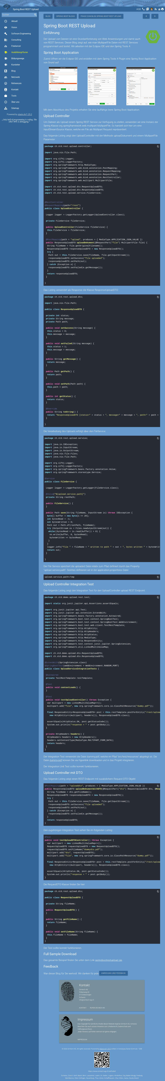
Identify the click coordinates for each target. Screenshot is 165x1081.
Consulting (12, 40)
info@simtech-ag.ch (86, 1000)
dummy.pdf (56, 759)
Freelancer (12, 46)
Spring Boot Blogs (65, 16)
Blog (9, 71)
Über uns (11, 102)
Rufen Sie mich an (97, 1007)
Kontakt (11, 89)
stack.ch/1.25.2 (25, 114)
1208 (140, 1049)
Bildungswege (14, 58)
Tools (10, 96)
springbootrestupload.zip (108, 959)
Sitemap (11, 108)
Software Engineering (17, 34)
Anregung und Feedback (113, 973)
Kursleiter (12, 65)
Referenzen (13, 83)
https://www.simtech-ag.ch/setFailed (102, 1071)
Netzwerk (12, 77)
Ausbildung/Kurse (16, 52)
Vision (10, 27)
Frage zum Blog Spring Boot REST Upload (101, 16)
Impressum (82, 1039)
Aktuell (11, 21)
